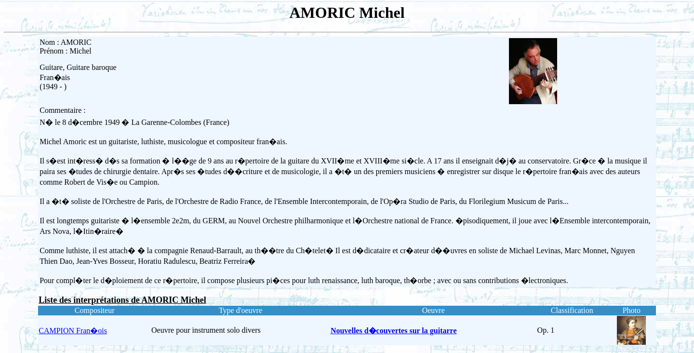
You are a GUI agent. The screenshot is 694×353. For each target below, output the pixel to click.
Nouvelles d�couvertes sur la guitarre (394, 330)
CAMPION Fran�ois (73, 330)
